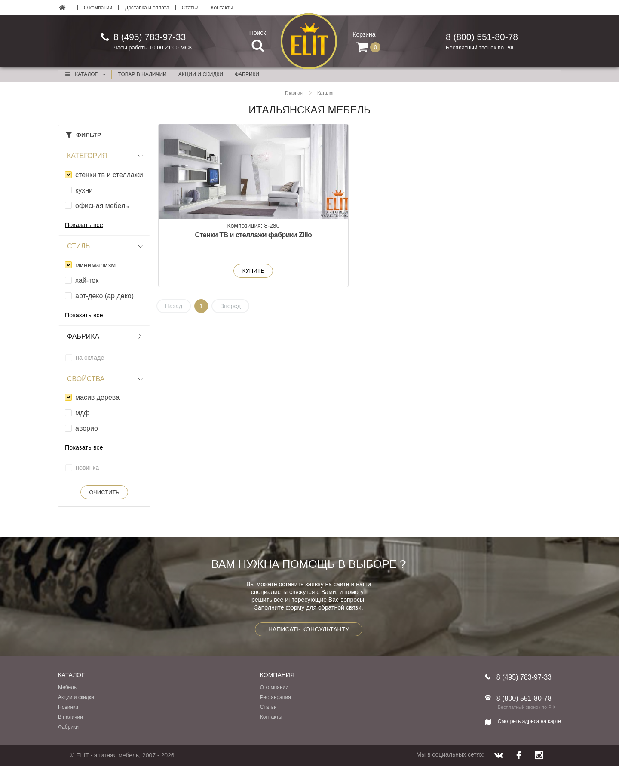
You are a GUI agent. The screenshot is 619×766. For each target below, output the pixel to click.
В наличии (70, 717)
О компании (98, 7)
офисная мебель (102, 205)
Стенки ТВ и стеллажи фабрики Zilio (223, 240)
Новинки (68, 707)
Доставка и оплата (147, 7)
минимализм (95, 265)
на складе (90, 357)
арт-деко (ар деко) (104, 296)
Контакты (222, 7)
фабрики (247, 74)
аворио (86, 428)
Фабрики (68, 727)
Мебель (67, 687)
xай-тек (86, 280)
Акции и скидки (76, 697)
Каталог (85, 74)
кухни (84, 190)
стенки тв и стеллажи (109, 174)
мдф (82, 413)
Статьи (190, 7)
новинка (87, 467)
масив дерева (97, 397)
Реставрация (275, 697)
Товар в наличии (142, 74)
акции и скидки (200, 74)
